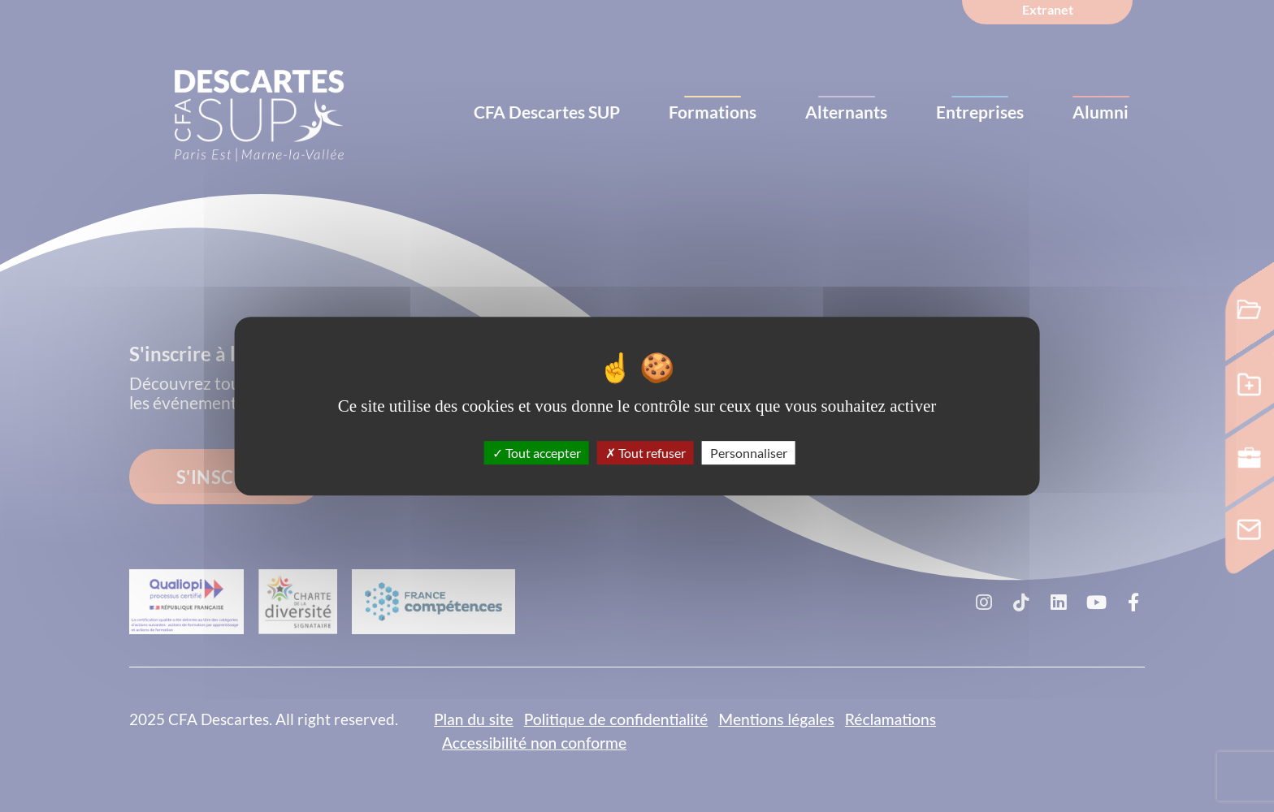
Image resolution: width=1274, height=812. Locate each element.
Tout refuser (645, 452)
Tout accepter (536, 452)
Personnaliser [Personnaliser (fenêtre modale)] (748, 452)
